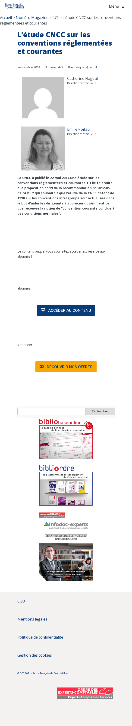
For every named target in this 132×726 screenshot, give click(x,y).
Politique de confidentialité (40, 637)
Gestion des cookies (34, 655)
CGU (21, 601)
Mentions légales (32, 619)
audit (93, 67)
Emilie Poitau (78, 129)
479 (60, 67)
